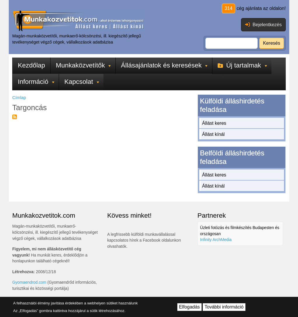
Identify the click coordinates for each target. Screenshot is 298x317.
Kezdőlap (31, 65)
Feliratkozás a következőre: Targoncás (14, 117)
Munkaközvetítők (83, 65)
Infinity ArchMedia (216, 240)
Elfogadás (189, 306)
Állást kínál (213, 134)
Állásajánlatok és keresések (164, 65)
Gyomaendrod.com (29, 282)
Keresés (271, 43)
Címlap (19, 97)
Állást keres (214, 123)
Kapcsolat (81, 81)
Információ (36, 81)
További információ (224, 306)
